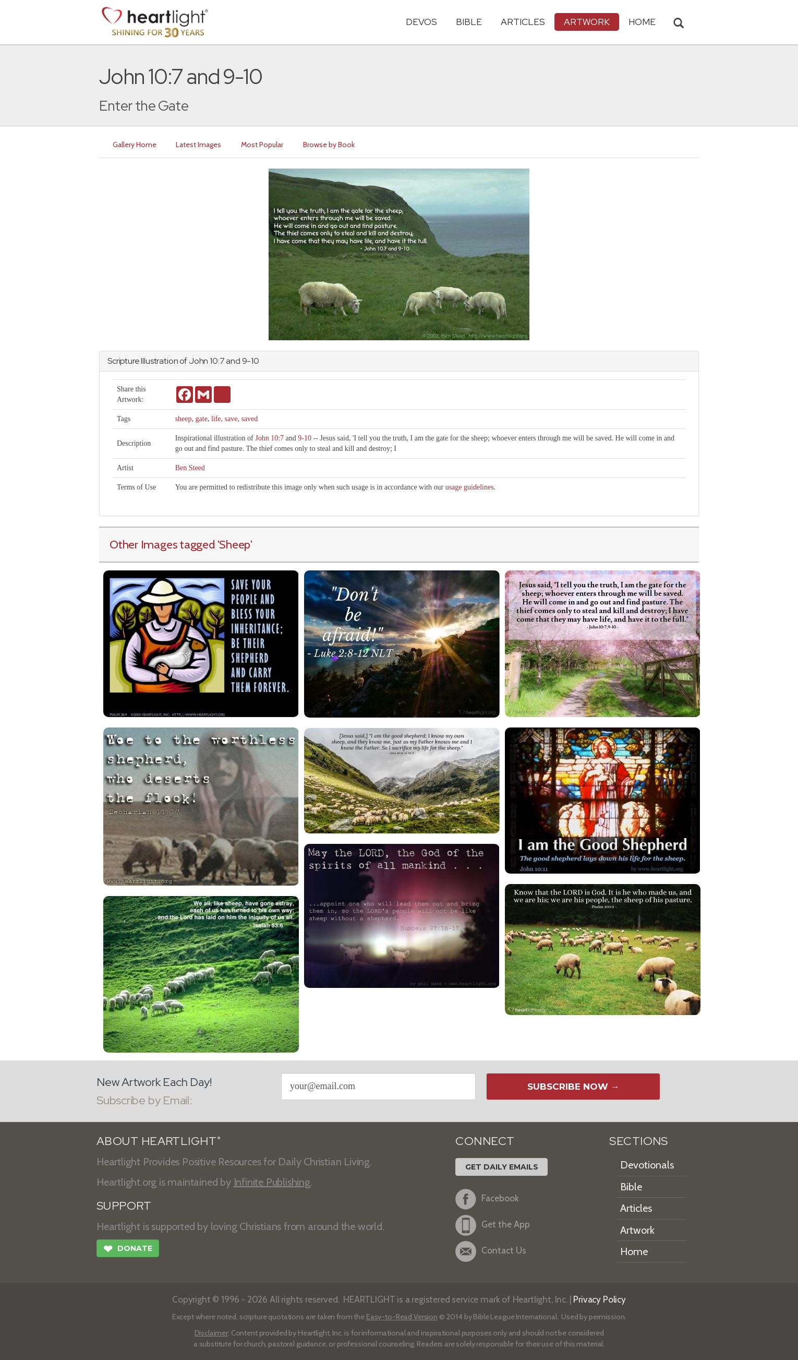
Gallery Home (134, 144)
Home (634, 1251)
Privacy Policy (599, 1299)
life (216, 419)
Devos (421, 22)
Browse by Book (329, 144)
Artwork (587, 22)
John (198, 360)
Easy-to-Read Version (402, 1316)
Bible (469, 22)
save (231, 419)
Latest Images (199, 144)
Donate (127, 1250)
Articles (523, 22)
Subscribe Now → (573, 1086)
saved (249, 419)
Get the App (492, 1225)
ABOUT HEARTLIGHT (158, 1141)
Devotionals (647, 1165)
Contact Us (490, 1251)
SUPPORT (123, 1205)
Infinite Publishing (272, 1182)
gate (202, 419)
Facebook (487, 1199)
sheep (183, 419)
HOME (642, 22)
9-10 (304, 438)
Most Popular (262, 144)
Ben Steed (190, 468)
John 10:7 (269, 438)
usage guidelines (469, 487)
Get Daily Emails (501, 1167)
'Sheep (234, 544)
